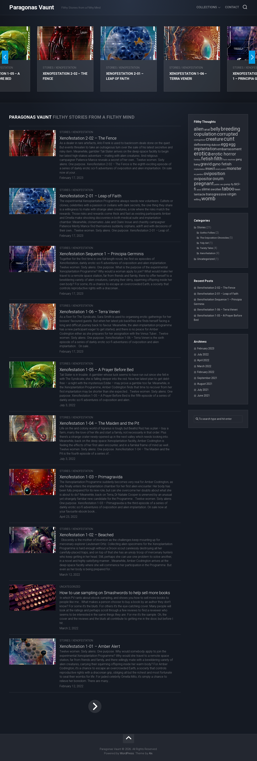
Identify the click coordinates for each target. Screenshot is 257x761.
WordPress (127, 753)
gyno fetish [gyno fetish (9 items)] (221, 164)
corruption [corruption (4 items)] (199, 139)
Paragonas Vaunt (31, 7)
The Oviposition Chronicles (214, 237)
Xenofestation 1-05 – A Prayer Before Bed (97, 369)
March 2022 (204, 366)
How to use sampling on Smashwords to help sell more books (115, 592)
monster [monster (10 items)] (234, 168)
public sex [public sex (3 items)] (218, 184)
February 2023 (205, 348)
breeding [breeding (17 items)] (230, 129)
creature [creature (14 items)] (214, 139)
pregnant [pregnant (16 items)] (204, 183)
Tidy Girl (204, 243)
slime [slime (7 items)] (206, 189)
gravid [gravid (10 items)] (206, 164)
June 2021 (203, 395)
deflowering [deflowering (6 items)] (202, 144)
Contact (232, 7)
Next (252, 57)
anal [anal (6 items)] (207, 129)
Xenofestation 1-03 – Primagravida (91, 477)
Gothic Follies (207, 232)
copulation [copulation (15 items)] (205, 134)
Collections (206, 7)
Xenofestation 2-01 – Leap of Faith (90, 196)
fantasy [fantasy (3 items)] (197, 159)
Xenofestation (66, 67)
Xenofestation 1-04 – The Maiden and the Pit (99, 423)
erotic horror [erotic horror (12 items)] (223, 154)
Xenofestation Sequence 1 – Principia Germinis (102, 253)
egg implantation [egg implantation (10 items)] (214, 146)
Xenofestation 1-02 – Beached (87, 534)
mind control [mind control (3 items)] (220, 169)
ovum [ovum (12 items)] (218, 178)
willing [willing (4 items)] (197, 199)
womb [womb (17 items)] (208, 199)
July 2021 (203, 389)
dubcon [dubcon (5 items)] (215, 144)
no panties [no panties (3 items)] (198, 174)
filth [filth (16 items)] (218, 158)
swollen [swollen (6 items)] (215, 189)
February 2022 (205, 372)
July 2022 (203, 354)
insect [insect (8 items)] (210, 168)
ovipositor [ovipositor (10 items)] (203, 178)
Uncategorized (70, 586)
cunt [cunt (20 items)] (229, 139)
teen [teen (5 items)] (237, 189)
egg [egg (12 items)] (224, 144)
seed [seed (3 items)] (199, 190)
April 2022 (203, 360)
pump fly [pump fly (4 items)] (228, 184)
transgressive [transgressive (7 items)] (216, 194)
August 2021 (204, 383)
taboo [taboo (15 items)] (228, 189)
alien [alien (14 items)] (199, 129)
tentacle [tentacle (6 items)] (199, 194)
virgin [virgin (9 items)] (231, 194)
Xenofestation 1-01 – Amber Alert (90, 646)
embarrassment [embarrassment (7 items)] (229, 149)
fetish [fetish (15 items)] (207, 158)
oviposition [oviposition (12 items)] (214, 173)
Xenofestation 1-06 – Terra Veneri (90, 311)
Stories (48, 67)
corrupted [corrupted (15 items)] (227, 134)
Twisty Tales (206, 248)
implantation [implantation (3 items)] (199, 169)
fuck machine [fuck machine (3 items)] (229, 159)
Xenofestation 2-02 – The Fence (88, 138)
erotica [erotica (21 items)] (202, 153)
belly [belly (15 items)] (215, 129)
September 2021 (207, 377)
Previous (5, 57)
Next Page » (94, 706)
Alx (150, 753)
